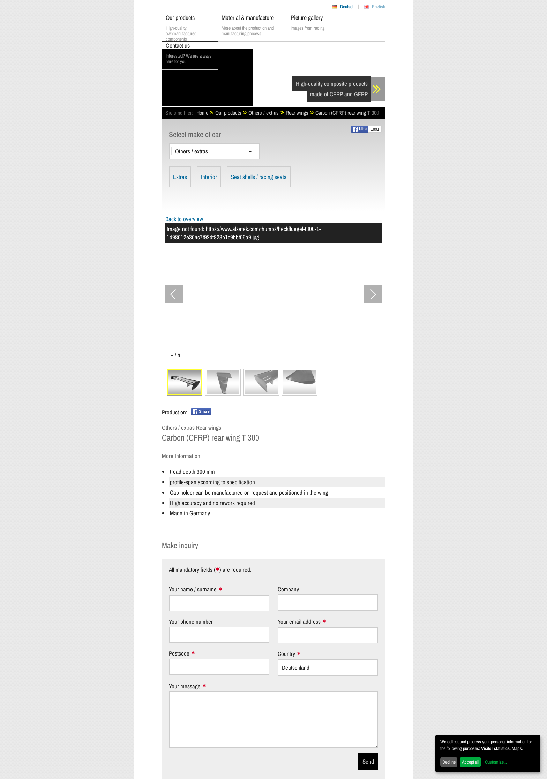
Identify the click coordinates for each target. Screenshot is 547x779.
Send (368, 761)
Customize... (496, 762)
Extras (180, 177)
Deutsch (347, 6)
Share (201, 411)
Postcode (179, 653)
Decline (449, 762)
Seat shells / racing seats (258, 177)
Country (286, 654)
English (378, 6)
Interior (209, 177)
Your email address (299, 622)
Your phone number (191, 621)
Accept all (470, 762)
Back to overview (184, 219)
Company (288, 589)
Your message (185, 686)
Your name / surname (193, 589)
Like (360, 129)
